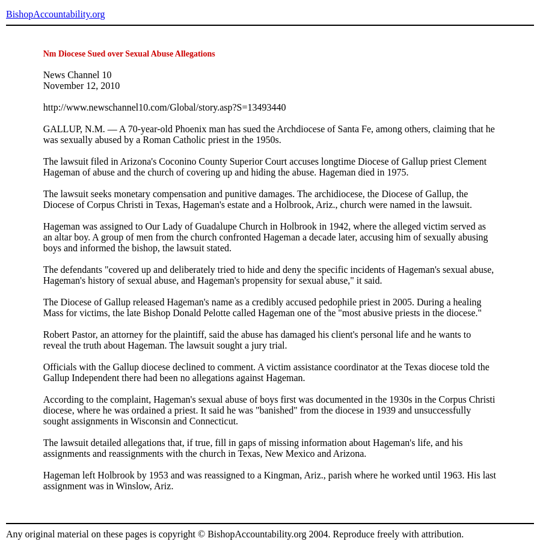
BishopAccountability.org (55, 14)
